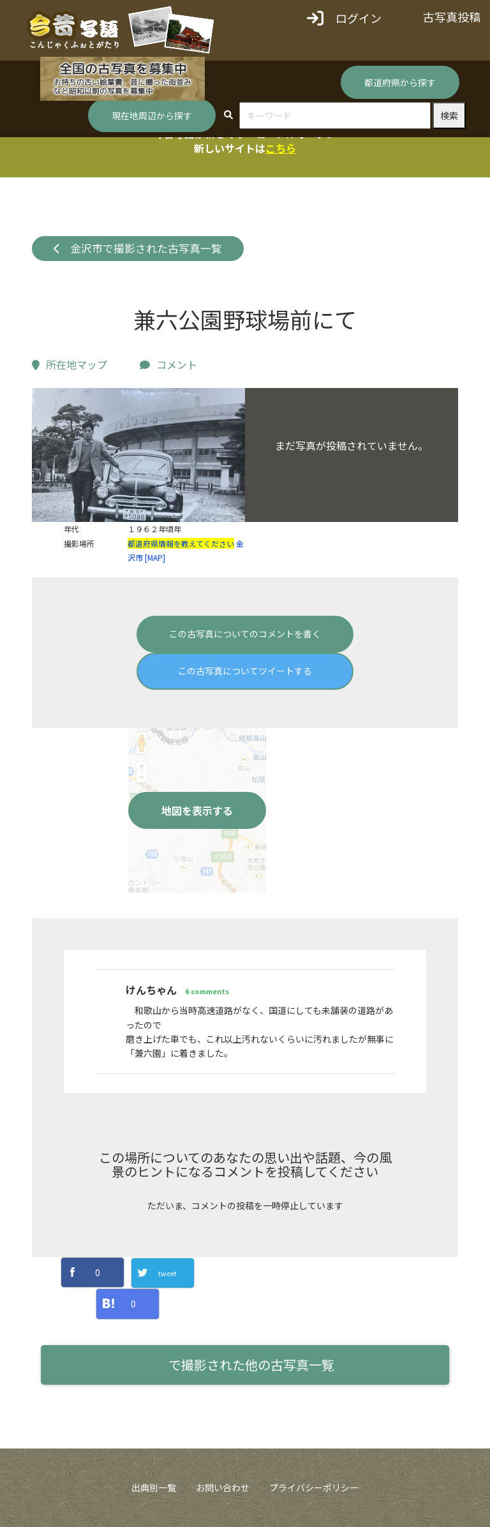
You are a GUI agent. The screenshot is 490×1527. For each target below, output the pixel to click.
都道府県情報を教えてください (181, 543)
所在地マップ (69, 364)
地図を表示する (197, 810)
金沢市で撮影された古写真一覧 (138, 248)
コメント (168, 364)
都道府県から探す (400, 82)
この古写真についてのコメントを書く (245, 633)
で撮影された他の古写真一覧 (251, 1364)
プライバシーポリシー (314, 1487)
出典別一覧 (153, 1487)
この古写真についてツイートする (245, 670)
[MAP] (155, 557)
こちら (280, 148)
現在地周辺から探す (152, 115)
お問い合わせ (222, 1487)
